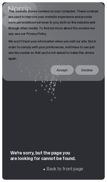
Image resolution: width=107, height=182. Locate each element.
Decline (87, 70)
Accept (62, 70)
